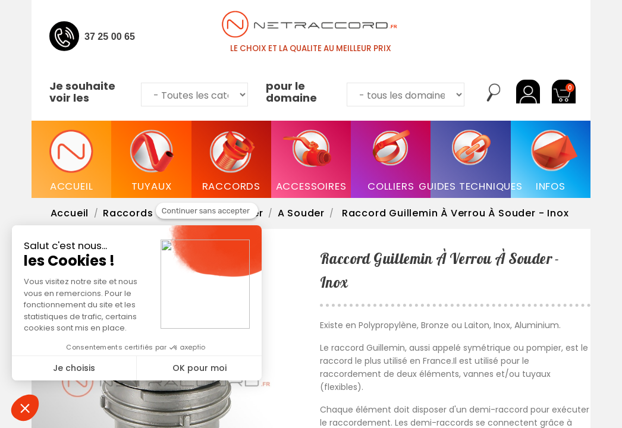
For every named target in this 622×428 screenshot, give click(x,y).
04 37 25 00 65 (103, 36)
